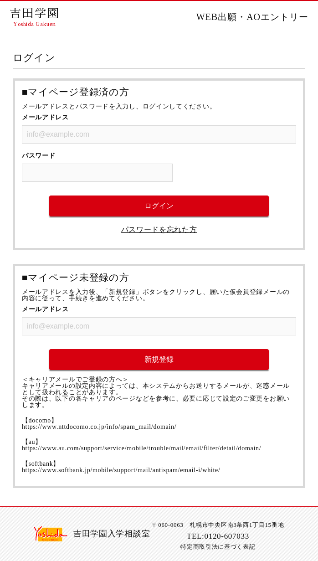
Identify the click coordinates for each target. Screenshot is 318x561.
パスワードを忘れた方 (159, 229)
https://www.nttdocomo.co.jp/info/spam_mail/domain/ (99, 426)
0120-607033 (227, 536)
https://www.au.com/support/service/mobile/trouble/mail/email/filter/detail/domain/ (141, 448)
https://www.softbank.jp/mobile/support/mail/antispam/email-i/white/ (121, 470)
